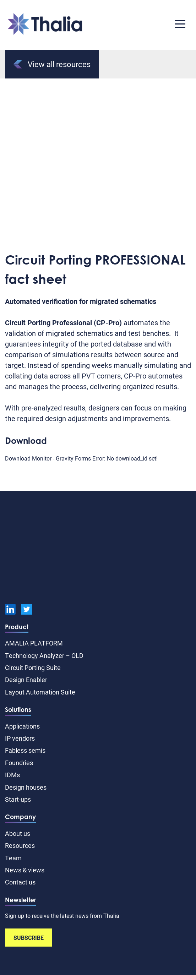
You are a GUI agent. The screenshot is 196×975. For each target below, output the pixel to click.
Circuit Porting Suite (33, 667)
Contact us (20, 882)
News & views (24, 870)
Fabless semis (25, 750)
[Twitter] (26, 610)
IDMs (12, 774)
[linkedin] (10, 610)
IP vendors (20, 738)
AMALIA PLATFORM (34, 643)
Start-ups (18, 799)
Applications (22, 726)
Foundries (19, 762)
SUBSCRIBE (28, 937)
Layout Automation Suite (40, 692)
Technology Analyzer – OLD (44, 655)
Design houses (26, 787)
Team (13, 858)
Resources (20, 845)
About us (17, 833)
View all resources (52, 64)
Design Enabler (26, 679)
